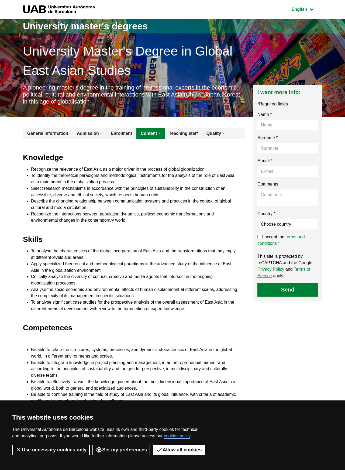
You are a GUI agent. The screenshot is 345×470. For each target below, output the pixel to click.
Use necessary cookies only (51, 450)
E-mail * (264, 161)
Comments (267, 184)
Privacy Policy (270, 269)
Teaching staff (183, 134)
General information (47, 134)
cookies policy (177, 436)
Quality (213, 134)
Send (287, 290)
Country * (266, 214)
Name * (264, 115)
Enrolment (121, 134)
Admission (88, 134)
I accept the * (281, 240)
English (306, 9)
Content (149, 134)
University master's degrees (87, 26)
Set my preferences (121, 450)
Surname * (267, 138)
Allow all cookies (179, 450)
